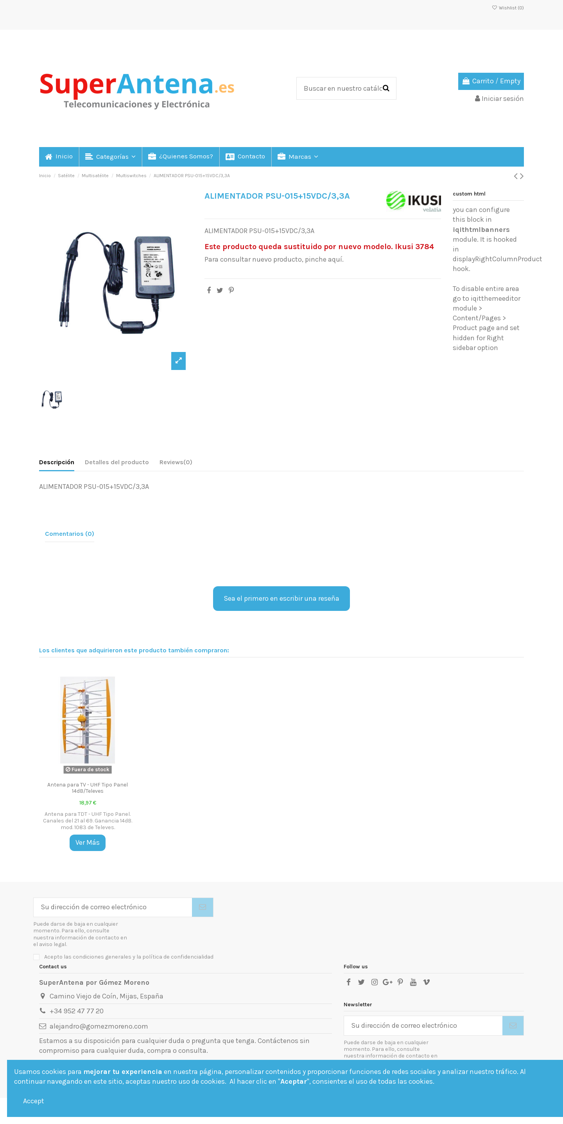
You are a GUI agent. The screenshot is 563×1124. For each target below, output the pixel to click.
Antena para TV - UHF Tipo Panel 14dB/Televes (87, 788)
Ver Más (87, 842)
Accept (33, 1101)
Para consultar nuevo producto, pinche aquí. (274, 259)
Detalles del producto (117, 462)
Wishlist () (508, 8)
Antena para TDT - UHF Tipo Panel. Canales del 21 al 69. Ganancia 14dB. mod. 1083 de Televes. (87, 821)
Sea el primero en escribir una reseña (281, 598)
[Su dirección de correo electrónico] (113, 907)
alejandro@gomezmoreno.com (99, 1026)
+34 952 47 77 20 (77, 1011)
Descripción (56, 462)
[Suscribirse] (202, 907)
